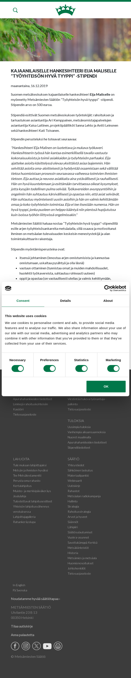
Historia (73, 553)
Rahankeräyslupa (24, 522)
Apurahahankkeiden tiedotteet (32, 399)
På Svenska (20, 590)
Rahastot (74, 491)
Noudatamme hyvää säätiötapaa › (35, 599)
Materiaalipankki (78, 475)
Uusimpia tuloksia (79, 427)
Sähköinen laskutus (80, 470)
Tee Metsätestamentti (27, 475)
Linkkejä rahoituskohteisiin (30, 404)
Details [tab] (65, 300)
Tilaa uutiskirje (22, 626)
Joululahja (19, 496)
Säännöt (73, 522)
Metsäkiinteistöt (78, 547)
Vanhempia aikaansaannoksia (87, 432)
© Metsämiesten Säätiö (28, 656)
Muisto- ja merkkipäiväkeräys (32, 491)
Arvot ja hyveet (77, 516)
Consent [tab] (23, 300)
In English (19, 585)
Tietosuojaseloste (24, 414)
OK (106, 386)
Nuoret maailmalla (79, 437)
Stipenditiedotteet (79, 447)
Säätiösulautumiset (80, 532)
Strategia (73, 506)
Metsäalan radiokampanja (84, 496)
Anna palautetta (22, 635)
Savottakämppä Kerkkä (82, 542)
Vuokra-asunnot (78, 537)
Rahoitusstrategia (79, 511)
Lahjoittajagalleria (24, 516)
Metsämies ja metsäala (82, 558)
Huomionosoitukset (81, 563)
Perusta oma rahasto (26, 480)
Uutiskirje (74, 486)
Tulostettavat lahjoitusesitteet (32, 501)
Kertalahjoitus (22, 486)
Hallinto (73, 501)
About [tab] (108, 300)
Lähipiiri (73, 527)
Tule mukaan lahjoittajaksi (29, 465)
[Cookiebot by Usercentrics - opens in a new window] (107, 288)
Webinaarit (75, 480)
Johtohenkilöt (77, 568)
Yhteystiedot (76, 465)
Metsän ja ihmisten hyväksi (30, 470)
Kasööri (18, 409)
